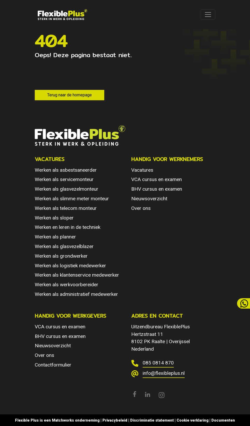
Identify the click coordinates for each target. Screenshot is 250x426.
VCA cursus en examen (156, 179)
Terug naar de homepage (69, 94)
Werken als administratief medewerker (76, 294)
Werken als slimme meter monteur (72, 199)
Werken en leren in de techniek (67, 227)
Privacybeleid (114, 420)
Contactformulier (53, 365)
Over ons (141, 208)
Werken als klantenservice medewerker (77, 275)
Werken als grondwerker (61, 256)
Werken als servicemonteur (64, 179)
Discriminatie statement (152, 420)
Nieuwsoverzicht (149, 199)
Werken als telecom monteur (66, 208)
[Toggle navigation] (208, 14)
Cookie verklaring (193, 420)
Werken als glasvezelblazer (64, 246)
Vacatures (142, 170)
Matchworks (63, 420)
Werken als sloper (54, 218)
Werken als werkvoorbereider (66, 285)
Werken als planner (55, 237)
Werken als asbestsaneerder (66, 170)
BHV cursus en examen (156, 189)
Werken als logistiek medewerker (70, 266)
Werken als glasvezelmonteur (66, 189)
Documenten (223, 420)
